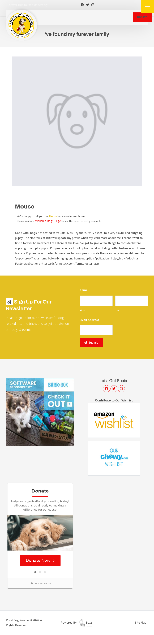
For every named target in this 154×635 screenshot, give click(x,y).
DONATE (142, 17)
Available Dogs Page (48, 221)
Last (118, 310)
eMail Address (89, 320)
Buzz (85, 622)
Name (84, 290)
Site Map (140, 622)
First (82, 310)
